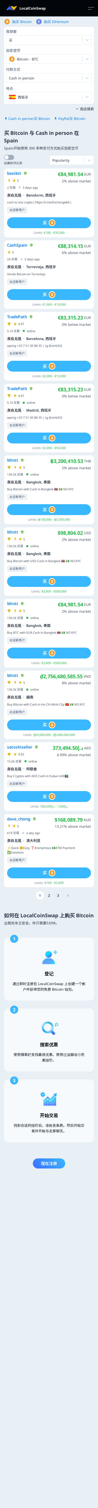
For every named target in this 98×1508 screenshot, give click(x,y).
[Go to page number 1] (40, 895)
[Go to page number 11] (68, 895)
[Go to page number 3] (58, 895)
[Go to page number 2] (49, 895)
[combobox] (9, 59)
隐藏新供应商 (13, 163)
